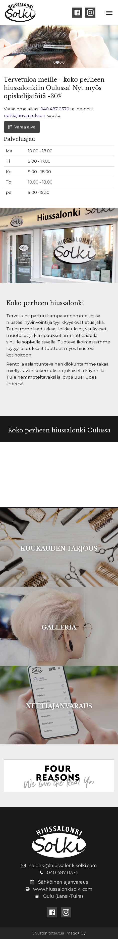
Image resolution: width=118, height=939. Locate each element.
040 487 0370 (54, 108)
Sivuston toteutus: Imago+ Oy (59, 933)
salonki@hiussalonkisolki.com (63, 865)
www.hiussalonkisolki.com (62, 889)
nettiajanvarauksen (24, 115)
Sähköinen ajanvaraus (63, 882)
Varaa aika (22, 126)
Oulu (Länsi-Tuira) (63, 896)
